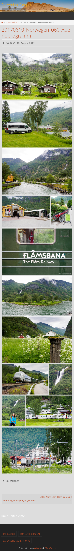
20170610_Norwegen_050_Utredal (18, 499)
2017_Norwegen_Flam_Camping (56, 499)
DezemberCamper (17, 4)
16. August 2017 (25, 43)
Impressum (9, 534)
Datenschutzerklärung (16, 540)
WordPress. (50, 548)
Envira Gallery (11, 22)
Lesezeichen (12, 480)
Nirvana (38, 548)
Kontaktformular (30, 534)
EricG (9, 43)
